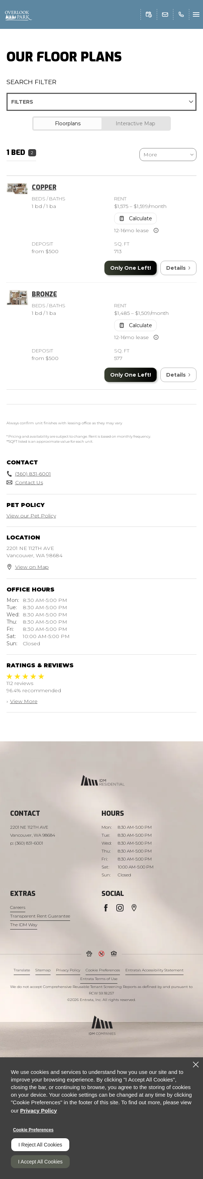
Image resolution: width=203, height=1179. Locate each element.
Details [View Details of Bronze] (178, 375)
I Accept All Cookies (40, 1162)
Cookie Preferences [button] (103, 970)
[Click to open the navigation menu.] (196, 14)
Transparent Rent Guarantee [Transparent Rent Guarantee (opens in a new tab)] (40, 916)
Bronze (44, 294)
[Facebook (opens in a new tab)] (106, 907)
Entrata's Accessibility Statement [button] (154, 970)
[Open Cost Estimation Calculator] (135, 218)
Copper (44, 187)
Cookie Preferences (33, 1129)
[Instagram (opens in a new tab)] (120, 907)
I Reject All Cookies (40, 1145)
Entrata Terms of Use (98, 978)
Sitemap (43, 970)
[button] (149, 14)
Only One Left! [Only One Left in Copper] (130, 268)
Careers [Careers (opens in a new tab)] (17, 907)
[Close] (195, 1064)
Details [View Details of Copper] (178, 268)
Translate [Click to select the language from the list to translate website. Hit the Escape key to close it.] (22, 970)
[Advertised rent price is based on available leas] (156, 230)
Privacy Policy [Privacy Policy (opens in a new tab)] (68, 970)
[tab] (68, 123)
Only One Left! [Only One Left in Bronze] (130, 375)
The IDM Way (23, 924)
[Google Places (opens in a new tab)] (134, 907)
